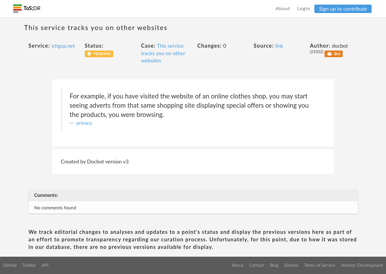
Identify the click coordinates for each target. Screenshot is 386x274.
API (45, 265)
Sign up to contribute (343, 8)
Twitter (29, 265)
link (279, 45)
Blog (274, 265)
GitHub (10, 265)
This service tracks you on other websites (163, 53)
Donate (291, 265)
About (283, 8)
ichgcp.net (63, 45)
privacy (84, 123)
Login (303, 8)
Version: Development (362, 265)
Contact (256, 265)
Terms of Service (319, 265)
